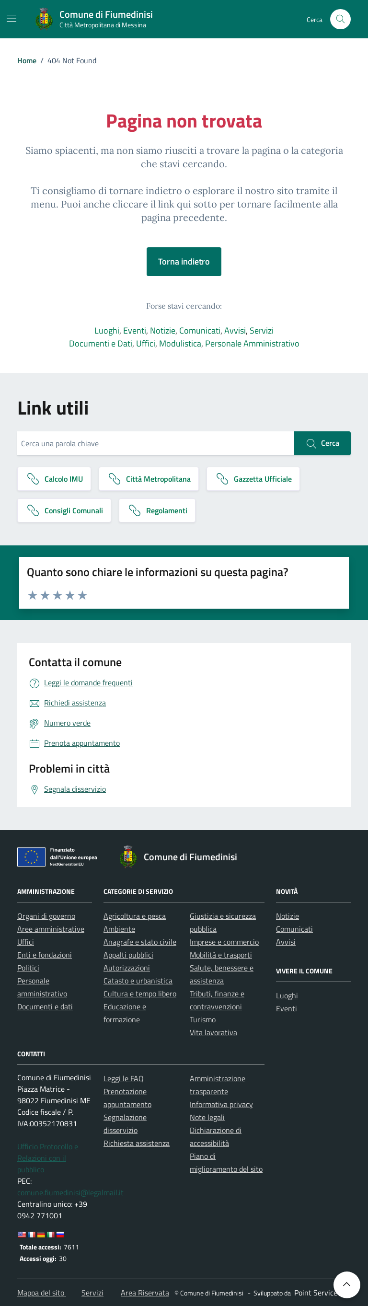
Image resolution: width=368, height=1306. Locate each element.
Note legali (207, 1117)
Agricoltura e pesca (135, 916)
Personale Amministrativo (252, 343)
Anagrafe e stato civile (140, 942)
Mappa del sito (41, 1292)
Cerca (322, 443)
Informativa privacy (221, 1104)
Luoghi (106, 330)
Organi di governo (46, 916)
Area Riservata (145, 1292)
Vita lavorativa (213, 1032)
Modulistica (180, 343)
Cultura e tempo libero (140, 993)
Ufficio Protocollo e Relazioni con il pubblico (47, 1158)
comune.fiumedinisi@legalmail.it (70, 1192)
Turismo (203, 1019)
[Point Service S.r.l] (321, 1292)
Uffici (145, 343)
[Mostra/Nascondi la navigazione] (11, 18)
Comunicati (199, 330)
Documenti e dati (45, 1006)
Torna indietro (184, 261)
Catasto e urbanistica (138, 980)
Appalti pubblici (128, 954)
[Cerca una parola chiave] (155, 443)
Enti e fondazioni (44, 954)
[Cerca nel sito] (340, 19)
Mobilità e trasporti (221, 954)
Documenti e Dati (100, 343)
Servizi (262, 330)
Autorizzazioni (127, 967)
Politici (28, 967)
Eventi (134, 330)
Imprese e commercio (224, 942)
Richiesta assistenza (137, 1143)
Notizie (162, 330)
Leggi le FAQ (124, 1078)
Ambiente (119, 929)
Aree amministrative (50, 929)
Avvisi (235, 330)
